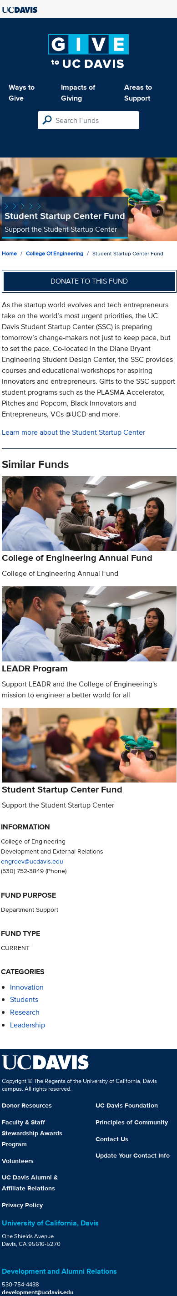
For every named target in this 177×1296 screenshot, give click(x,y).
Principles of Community (132, 1122)
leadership (27, 1025)
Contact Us (112, 1139)
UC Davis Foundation (127, 1105)
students (24, 999)
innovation (27, 987)
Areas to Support (138, 92)
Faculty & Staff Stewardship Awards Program (32, 1133)
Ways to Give (22, 92)
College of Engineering (54, 253)
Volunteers (18, 1160)
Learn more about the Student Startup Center (73, 432)
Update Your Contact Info (133, 1155)
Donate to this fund (89, 281)
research (25, 1012)
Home (9, 253)
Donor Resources (27, 1105)
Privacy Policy (22, 1205)
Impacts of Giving (78, 92)
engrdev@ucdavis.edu (32, 861)
